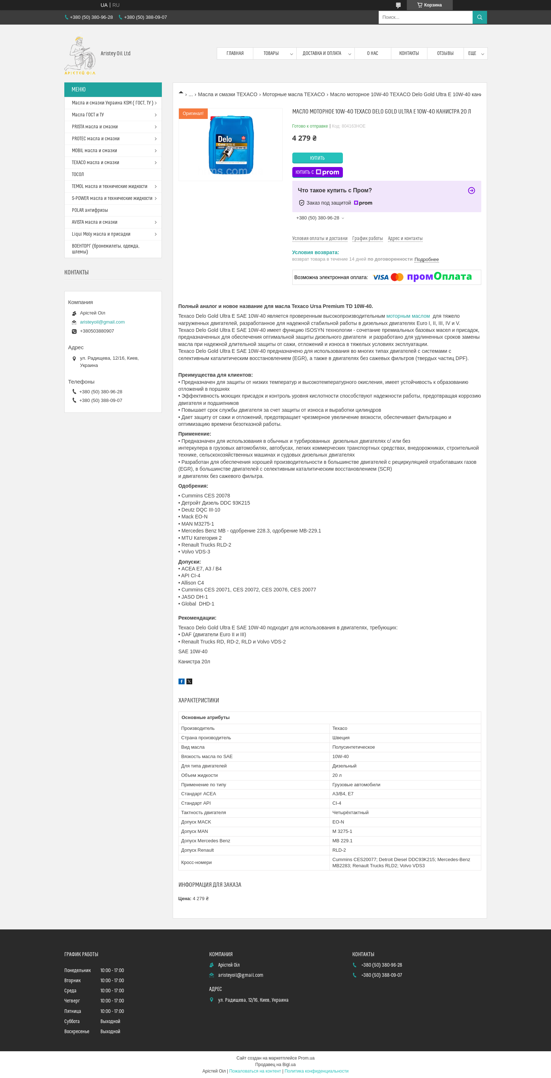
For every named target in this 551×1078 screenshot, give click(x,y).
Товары (271, 53)
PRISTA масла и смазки (95, 127)
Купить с (317, 172)
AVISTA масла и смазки (94, 222)
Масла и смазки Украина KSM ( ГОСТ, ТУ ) (113, 103)
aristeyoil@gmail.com (102, 322)
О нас (372, 53)
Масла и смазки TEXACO (227, 94)
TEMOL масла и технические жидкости (109, 186)
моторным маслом (408, 316)
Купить (317, 158)
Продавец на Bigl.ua (275, 1064)
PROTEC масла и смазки (96, 139)
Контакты (409, 53)
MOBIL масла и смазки (94, 151)
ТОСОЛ (78, 174)
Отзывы (445, 53)
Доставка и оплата (322, 53)
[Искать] (480, 17)
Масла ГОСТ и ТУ (88, 115)
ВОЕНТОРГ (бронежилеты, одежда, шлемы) (105, 249)
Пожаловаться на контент (255, 1071)
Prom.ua (306, 1058)
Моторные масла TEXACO (294, 94)
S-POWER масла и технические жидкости (112, 198)
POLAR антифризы (90, 210)
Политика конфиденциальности (317, 1071)
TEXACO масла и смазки (95, 163)
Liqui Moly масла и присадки (101, 234)
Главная (235, 53)
